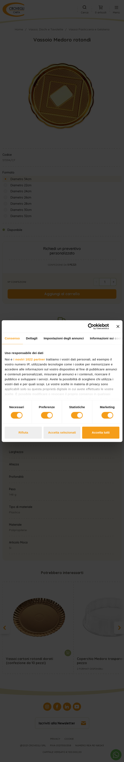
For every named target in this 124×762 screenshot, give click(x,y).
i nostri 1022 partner (29, 359)
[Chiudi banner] (117, 326)
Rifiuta (23, 432)
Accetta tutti (101, 432)
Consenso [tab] (12, 338)
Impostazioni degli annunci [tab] (64, 338)
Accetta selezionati (62, 432)
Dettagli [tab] (31, 338)
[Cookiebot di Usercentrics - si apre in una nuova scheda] (91, 326)
